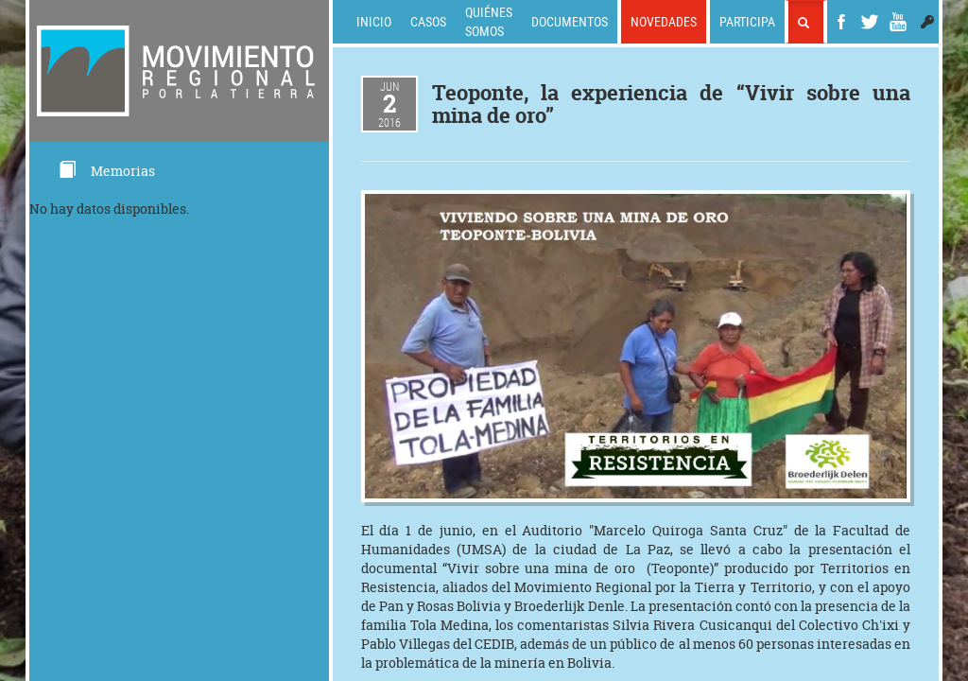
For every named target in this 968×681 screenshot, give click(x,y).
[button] (927, 22)
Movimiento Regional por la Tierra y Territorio (663, 587)
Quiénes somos (488, 21)
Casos (428, 21)
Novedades (664, 21)
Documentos (569, 21)
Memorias (106, 171)
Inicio (373, 21)
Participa (747, 21)
